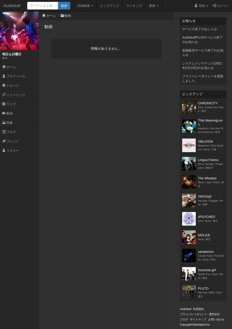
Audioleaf (11, 5)
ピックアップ (109, 5)
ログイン (221, 5)
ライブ (9, 104)
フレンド (10, 141)
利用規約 (198, 309)
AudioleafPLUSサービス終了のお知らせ (202, 40)
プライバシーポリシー (193, 314)
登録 (201, 5)
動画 (7, 113)
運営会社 (214, 314)
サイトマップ (198, 319)
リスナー (10, 150)
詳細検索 (85, 5)
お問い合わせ (216, 319)
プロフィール (13, 76)
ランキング (134, 5)
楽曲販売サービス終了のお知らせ (202, 53)
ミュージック (13, 95)
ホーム (9, 67)
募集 (154, 5)
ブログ (9, 132)
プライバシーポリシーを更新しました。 (202, 78)
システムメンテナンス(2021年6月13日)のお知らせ (202, 65)
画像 (7, 122)
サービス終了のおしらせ (199, 29)
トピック (10, 85)
